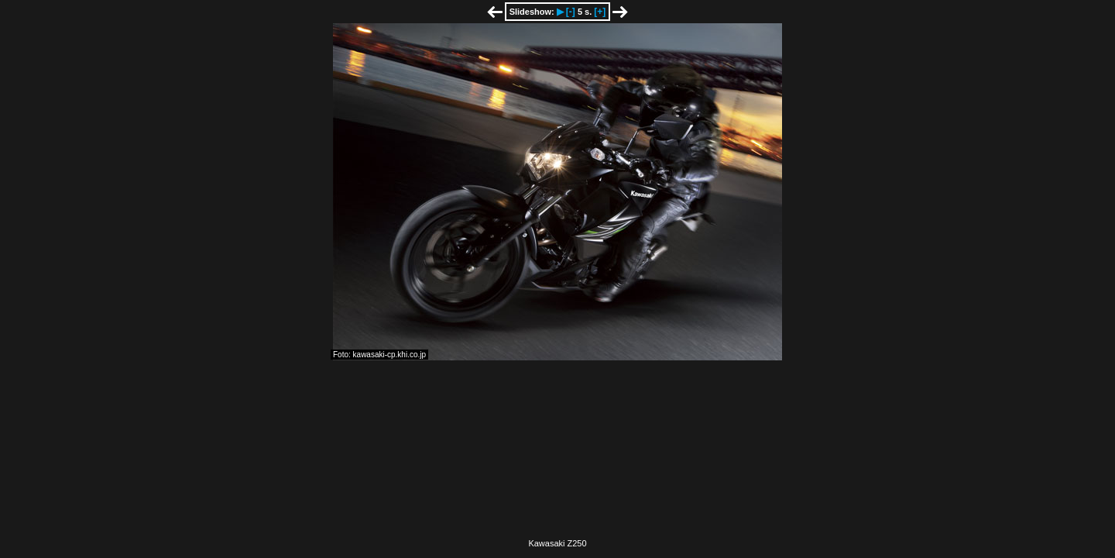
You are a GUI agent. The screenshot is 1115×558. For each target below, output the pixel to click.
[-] (570, 11)
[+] (600, 11)
